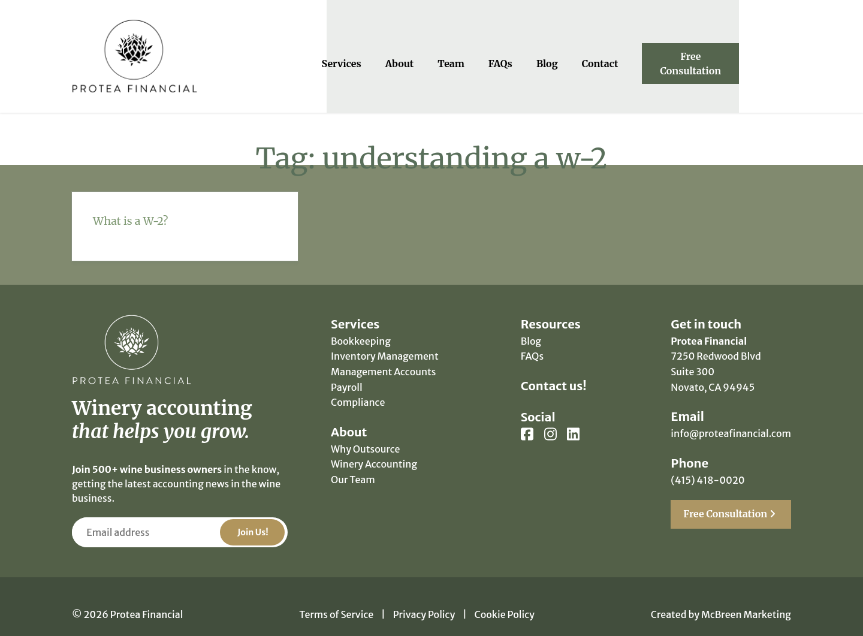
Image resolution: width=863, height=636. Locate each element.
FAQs (530, 55)
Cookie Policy (505, 599)
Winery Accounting (374, 449)
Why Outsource (365, 433)
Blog (576, 55)
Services (370, 55)
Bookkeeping (361, 325)
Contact (629, 55)
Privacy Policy (424, 599)
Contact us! (554, 370)
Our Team (353, 464)
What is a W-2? (130, 205)
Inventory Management (385, 341)
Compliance (358, 387)
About (429, 55)
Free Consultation (731, 55)
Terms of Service (336, 599)
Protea (135, 48)
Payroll (347, 372)
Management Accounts (383, 356)
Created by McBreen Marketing (721, 599)
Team (480, 55)
